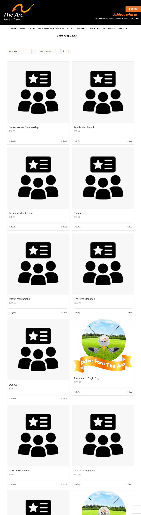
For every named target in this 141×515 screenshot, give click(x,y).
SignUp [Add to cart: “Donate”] (77, 227)
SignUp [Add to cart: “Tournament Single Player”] (77, 392)
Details (65, 141)
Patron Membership (19, 299)
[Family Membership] (103, 92)
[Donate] (103, 178)
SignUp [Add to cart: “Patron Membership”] (13, 313)
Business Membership (21, 213)
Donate (133, 9)
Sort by (13, 51)
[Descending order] (34, 51)
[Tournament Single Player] (103, 346)
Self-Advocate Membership (23, 127)
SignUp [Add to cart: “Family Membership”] (77, 141)
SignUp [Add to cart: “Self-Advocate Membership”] (13, 141)
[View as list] (68, 51)
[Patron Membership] (38, 264)
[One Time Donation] (103, 264)
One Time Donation (84, 299)
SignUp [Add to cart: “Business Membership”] (13, 227)
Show (46, 51)
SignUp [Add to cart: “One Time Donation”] (77, 313)
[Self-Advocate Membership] (38, 92)
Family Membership (84, 127)
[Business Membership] (38, 178)
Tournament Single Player (88, 378)
